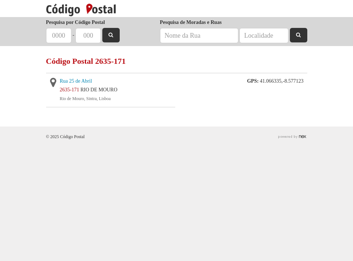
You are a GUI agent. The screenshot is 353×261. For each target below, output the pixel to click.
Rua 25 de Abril (76, 81)
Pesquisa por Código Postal (75, 22)
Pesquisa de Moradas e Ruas (191, 22)
